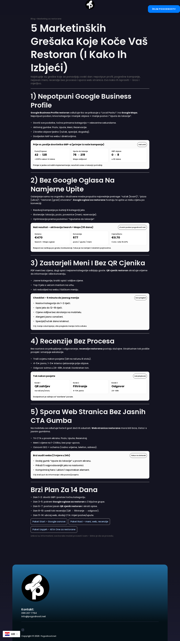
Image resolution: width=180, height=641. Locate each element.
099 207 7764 (29, 613)
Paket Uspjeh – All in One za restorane (53, 529)
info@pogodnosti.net (33, 616)
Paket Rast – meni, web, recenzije (89, 521)
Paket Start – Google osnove (48, 521)
